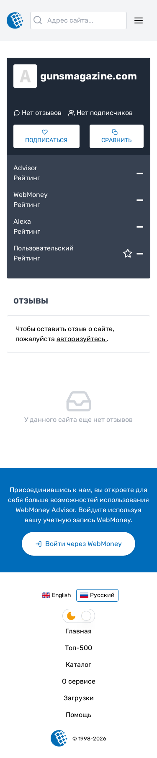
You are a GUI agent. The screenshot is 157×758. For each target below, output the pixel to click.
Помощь (78, 715)
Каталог (78, 665)
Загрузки (79, 698)
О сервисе (78, 681)
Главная (78, 631)
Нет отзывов (37, 113)
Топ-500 (78, 648)
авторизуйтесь (82, 339)
